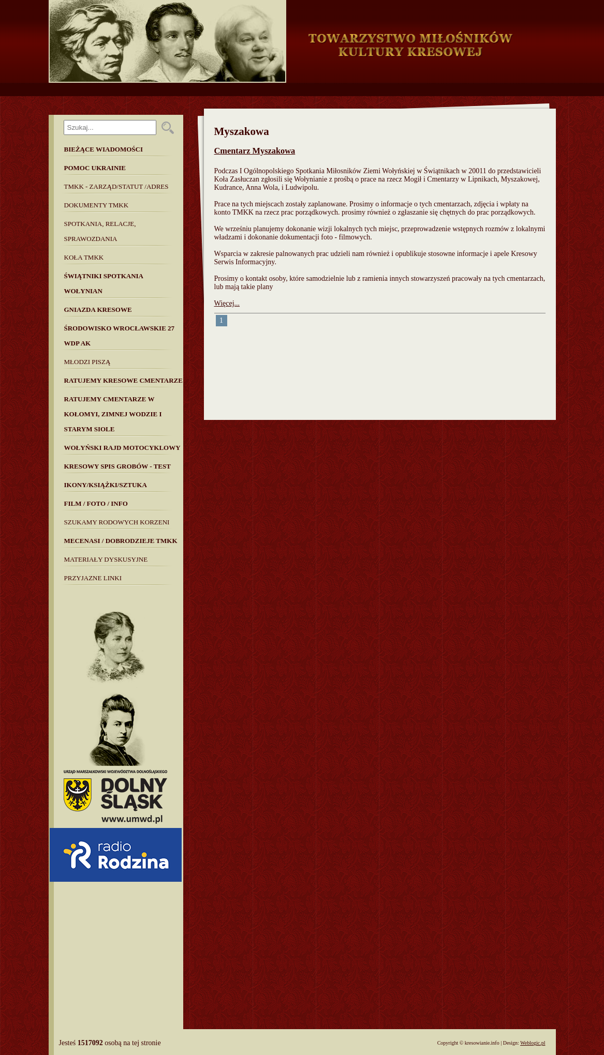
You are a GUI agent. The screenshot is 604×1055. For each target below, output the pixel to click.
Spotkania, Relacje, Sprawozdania (100, 231)
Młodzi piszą (87, 362)
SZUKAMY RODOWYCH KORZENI (117, 522)
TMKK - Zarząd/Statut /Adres (116, 186)
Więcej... (227, 303)
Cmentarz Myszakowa (255, 151)
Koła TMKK (84, 257)
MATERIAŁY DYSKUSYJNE (106, 559)
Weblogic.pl (532, 1043)
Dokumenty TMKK (96, 205)
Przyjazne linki (93, 578)
